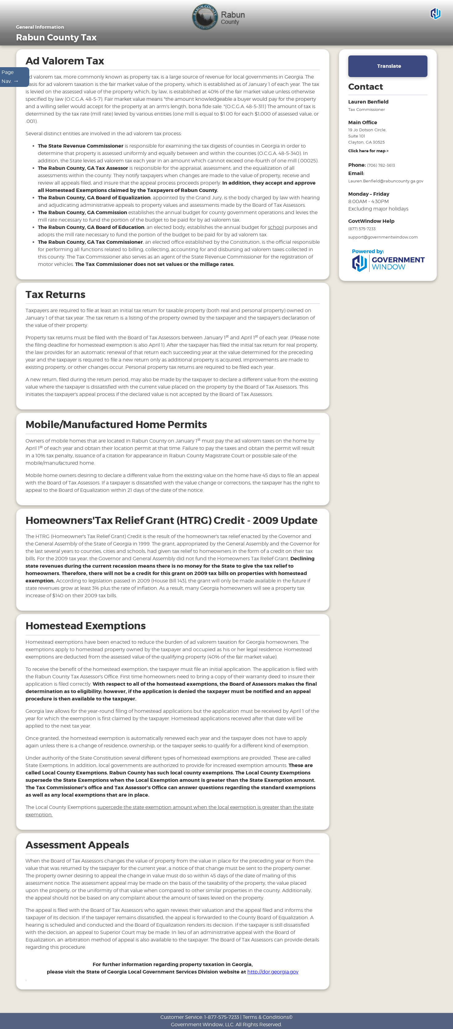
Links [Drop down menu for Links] (374, 48)
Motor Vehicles (290, 48)
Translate (389, 75)
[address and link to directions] (368, 161)
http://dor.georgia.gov (272, 982)
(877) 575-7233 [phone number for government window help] (362, 238)
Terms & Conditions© (268, 1017)
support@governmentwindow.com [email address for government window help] (383, 246)
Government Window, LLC (202, 1024)
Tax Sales (326, 48)
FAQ (351, 48)
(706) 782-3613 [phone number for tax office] (381, 175)
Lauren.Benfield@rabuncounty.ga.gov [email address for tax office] (385, 190)
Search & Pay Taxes (415, 48)
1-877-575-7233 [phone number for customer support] (221, 1017)
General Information (242, 48)
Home (205, 48)
